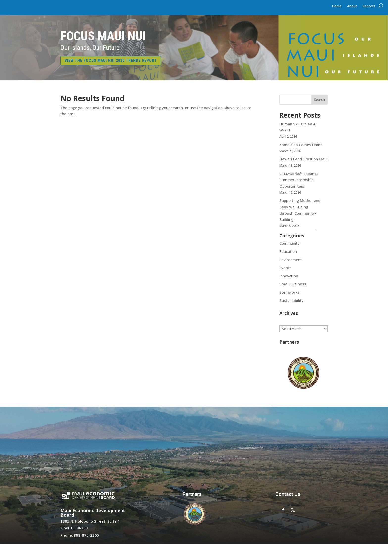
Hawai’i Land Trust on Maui (303, 160)
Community (289, 244)
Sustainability (291, 301)
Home (337, 6)
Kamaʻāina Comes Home (301, 145)
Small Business (292, 285)
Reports (369, 6)
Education (288, 252)
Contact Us (287, 495)
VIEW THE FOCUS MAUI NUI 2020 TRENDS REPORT (115, 61)
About (352, 6)
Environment (290, 260)
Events (285, 268)
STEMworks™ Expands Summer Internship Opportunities (298, 181)
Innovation (288, 277)
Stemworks (289, 293)
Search (319, 101)
